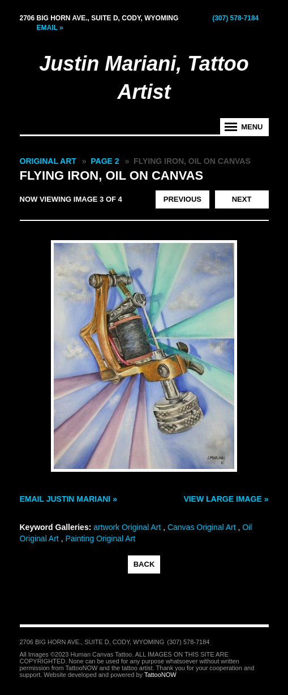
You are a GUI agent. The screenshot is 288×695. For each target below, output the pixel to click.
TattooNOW (160, 674)
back (144, 564)
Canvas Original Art (201, 527)
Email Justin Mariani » (68, 498)
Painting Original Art (100, 538)
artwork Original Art (127, 527)
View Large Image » (225, 498)
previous (182, 199)
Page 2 (105, 161)
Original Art (48, 161)
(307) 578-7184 (235, 18)
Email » (50, 28)
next (242, 199)
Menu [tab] (252, 127)
